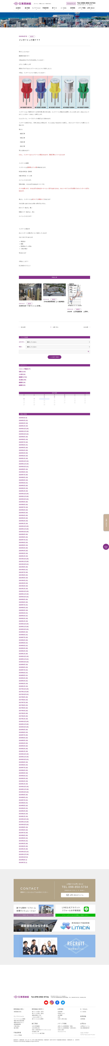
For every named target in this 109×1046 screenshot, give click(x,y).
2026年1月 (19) (23, 426)
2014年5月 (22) (23, 805)
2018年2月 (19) (23, 683)
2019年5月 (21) (23, 642)
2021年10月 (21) (24, 564)
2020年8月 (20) (23, 602)
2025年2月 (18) (23, 455)
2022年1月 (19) (23, 556)
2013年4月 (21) (23, 840)
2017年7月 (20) (23, 702)
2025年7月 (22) (23, 442)
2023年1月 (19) (23, 523)
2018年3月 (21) (23, 680)
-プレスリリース (62, 1031)
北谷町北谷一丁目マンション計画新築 (31, 306)
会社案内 (18, 8)
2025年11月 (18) (24, 431)
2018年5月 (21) (23, 675)
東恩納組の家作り (38, 1009)
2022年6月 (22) (23, 542)
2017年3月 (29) (23, 713)
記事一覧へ (56, 327)
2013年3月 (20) (23, 843)
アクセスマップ (71, 3)
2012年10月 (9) (23, 857)
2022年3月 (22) (23, 550)
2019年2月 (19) (23, 651)
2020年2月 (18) (23, 618)
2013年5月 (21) (23, 838)
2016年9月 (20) (23, 729)
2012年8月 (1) (23, 859)
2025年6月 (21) (23, 445)
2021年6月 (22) (23, 575)
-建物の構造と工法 (36, 1015)
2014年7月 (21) (23, 800)
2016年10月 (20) (24, 727)
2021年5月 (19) (23, 577)
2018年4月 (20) (23, 678)
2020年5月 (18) (23, 610)
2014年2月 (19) (23, 813)
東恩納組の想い (19, 1009)
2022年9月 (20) (23, 534)
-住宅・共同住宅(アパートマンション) (41, 1029)
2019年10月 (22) (24, 629)
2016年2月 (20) (23, 748)
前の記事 (23, 327)
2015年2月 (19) (23, 781)
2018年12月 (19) (24, 656)
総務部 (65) (22, 385)
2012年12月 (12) (24, 851)
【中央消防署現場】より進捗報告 (53, 301)
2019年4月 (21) (23, 645)
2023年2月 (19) (23, 520)
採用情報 (72, 8)
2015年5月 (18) (23, 773)
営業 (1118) (22, 371)
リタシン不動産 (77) (25, 369)
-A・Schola (83, 1011)
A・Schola (63, 8)
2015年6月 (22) (23, 770)
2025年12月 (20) (24, 428)
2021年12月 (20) (24, 558)
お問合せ (83, 1023)
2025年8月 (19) (23, 439)
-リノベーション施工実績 (38, 1033)
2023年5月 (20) (23, 512)
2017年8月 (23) (23, 699)
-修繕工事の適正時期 (19, 1020)
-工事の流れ (17, 1026)
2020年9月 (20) (23, 599)
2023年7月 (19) (23, 507)
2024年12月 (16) (24, 461)
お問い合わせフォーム (74, 895)
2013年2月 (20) (23, 846)
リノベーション (36, 8)
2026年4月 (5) (23, 417)
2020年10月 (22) (24, 596)
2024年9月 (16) (23, 469)
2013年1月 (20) (23, 849)
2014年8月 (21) (23, 797)
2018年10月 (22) (24, 661)
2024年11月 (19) (24, 464)
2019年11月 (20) (24, 626)
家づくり (54, 8)
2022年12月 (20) (24, 526)
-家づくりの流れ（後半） (38, 1013)
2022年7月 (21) (23, 539)
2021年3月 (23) (23, 583)
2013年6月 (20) (23, 835)
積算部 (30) (22, 382)
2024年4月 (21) (23, 482)
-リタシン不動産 (18, 1035)
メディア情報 (81, 8)
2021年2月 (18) (23, 586)
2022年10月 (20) (24, 531)
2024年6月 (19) (23, 477)
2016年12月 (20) (24, 721)
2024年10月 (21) (24, 466)
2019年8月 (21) (23, 634)
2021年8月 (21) (23, 569)
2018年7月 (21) (23, 670)
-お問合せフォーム (85, 1026)
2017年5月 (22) (23, 708)
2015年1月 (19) (23, 784)
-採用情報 (82, 1018)
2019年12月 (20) (24, 624)
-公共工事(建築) (36, 1026)
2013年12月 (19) (24, 819)
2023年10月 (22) (24, 499)
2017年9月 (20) (23, 697)
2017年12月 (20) (24, 689)
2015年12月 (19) (24, 754)
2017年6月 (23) (23, 705)
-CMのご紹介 (61, 1029)
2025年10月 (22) (24, 434)
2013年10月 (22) (24, 824)
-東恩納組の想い (18, 1011)
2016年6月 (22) (23, 737)
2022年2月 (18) (23, 553)
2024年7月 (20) (23, 474)
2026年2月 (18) (23, 423)
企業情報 (61, 1009)
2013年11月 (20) (24, 821)
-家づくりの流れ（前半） (38, 1011)
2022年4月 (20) (23, 548)
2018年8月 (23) (23, 667)
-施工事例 (16, 1028)
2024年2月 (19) (23, 488)
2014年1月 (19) (23, 816)
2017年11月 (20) (24, 691)
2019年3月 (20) (23, 648)
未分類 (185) (22, 379)
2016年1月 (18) (23, 751)
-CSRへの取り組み (62, 1018)
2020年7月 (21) (23, 605)
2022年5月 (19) (23, 545)
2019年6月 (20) (23, 640)
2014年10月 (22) (24, 792)
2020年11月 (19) (24, 594)
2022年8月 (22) (23, 537)
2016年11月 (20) (24, 724)
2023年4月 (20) (23, 515)
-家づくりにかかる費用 (37, 1018)
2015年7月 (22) (23, 767)
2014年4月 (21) (23, 808)
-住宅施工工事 (35, 1031)
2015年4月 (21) (23, 775)
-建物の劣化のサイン (19, 1022)
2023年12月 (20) (24, 493)
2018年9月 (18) (23, 664)
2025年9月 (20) (23, 436)
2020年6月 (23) (23, 607)
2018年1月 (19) (23, 686)
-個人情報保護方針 (85, 1028)
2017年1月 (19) (23, 718)
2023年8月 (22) (23, 504)
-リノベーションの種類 (19, 1018)
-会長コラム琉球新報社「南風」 (65, 1026)
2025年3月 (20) (23, 453)
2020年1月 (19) (23, 621)
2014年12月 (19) (24, 786)
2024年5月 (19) (23, 480)
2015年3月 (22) (23, 778)
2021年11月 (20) (24, 561)
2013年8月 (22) (23, 830)
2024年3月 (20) (23, 485)
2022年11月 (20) (24, 529)
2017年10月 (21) (24, 694)
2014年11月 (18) (24, 789)
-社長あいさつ (61, 1013)
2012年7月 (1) (23, 862)
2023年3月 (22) (23, 518)
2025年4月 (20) (23, 450)
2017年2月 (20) (23, 716)
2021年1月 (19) (23, 588)
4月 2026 (54, 393)
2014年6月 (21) (23, 803)
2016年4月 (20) (23, 743)
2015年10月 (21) (24, 759)
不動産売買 (45, 8)
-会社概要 (60, 1015)
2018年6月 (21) (23, 672)
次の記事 (86, 327)
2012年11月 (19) (24, 854)
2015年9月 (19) (23, 762)
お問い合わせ (90, 8)
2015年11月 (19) (24, 756)
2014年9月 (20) (23, 794)
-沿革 (59, 1017)
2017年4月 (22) (23, 710)
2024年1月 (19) (23, 491)
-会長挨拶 (60, 1011)
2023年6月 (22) (23, 510)
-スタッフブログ (84, 1032)
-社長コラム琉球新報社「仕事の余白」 (67, 1028)
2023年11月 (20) (24, 496)
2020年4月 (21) (23, 613)
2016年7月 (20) (23, 735)
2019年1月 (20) (23, 653)
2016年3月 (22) (23, 746)
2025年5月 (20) (23, 447)
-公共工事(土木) (36, 1028)
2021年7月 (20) (23, 572)
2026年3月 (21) (23, 420)
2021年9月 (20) (23, 567)
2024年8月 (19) (23, 472)
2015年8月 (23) (23, 765)
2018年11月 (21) (24, 659)
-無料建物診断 (17, 1024)
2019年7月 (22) (23, 637)
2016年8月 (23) (23, 732)
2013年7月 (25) (23, 832)
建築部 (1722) (23, 377)
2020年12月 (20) (24, 591)
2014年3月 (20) (23, 811)
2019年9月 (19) (23, 632)
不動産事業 (17, 1032)
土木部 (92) (22, 374)
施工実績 (27, 8)
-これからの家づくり (37, 1017)
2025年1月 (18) (23, 458)
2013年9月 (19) (23, 827)
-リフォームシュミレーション (87, 1034)
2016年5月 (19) (23, 740)
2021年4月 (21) (23, 580)
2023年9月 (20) (23, 501)
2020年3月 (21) (23, 615)
